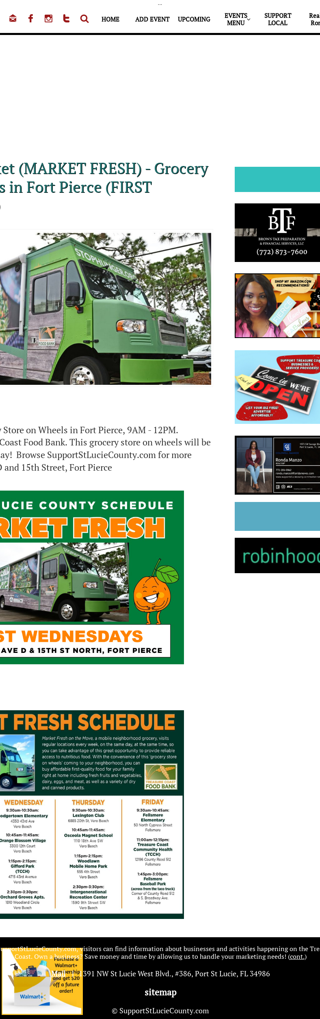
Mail (58, 973)
